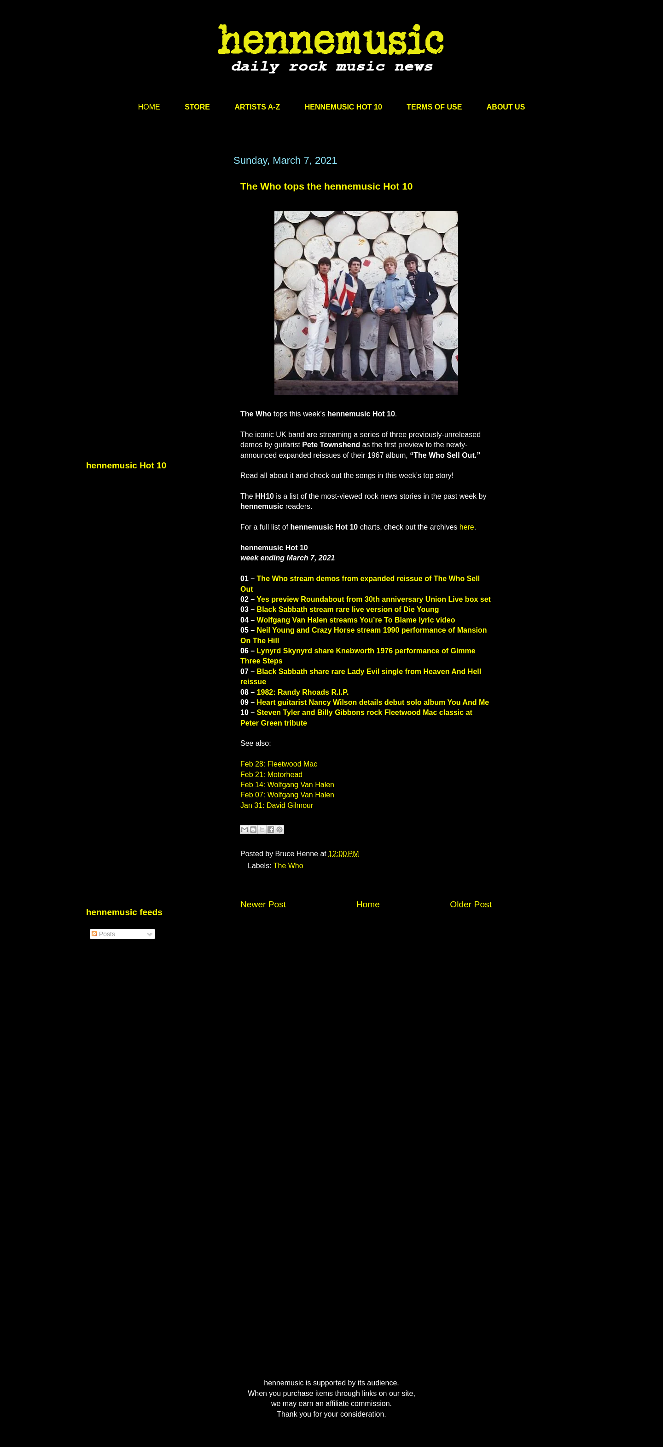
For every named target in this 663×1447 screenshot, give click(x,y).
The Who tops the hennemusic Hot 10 (326, 186)
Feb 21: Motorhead (271, 774)
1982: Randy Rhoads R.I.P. (303, 692)
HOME (149, 107)
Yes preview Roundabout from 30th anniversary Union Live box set (373, 599)
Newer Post (263, 904)
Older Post (471, 904)
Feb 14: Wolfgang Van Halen (287, 785)
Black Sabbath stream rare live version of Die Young (348, 609)
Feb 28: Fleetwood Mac (278, 764)
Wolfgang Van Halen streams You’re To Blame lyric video (356, 620)
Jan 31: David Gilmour (276, 805)
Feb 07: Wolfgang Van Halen (287, 795)
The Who (288, 866)
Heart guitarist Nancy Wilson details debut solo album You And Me (373, 702)
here (466, 527)
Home (368, 904)
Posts (103, 934)
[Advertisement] (155, 242)
